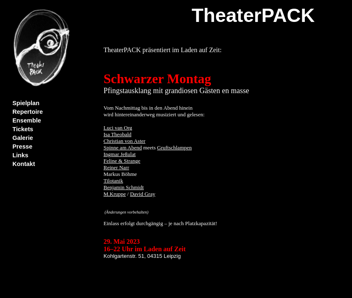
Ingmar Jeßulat (120, 154)
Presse (22, 146)
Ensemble (26, 120)
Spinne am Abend (123, 147)
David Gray (142, 194)
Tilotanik (113, 181)
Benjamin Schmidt (124, 187)
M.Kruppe (115, 194)
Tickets (22, 129)
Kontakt (23, 164)
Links (20, 155)
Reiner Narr (116, 167)
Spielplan (25, 103)
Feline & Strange (122, 161)
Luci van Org (118, 128)
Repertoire (27, 111)
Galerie (22, 138)
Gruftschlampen (174, 147)
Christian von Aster (124, 141)
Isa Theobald (117, 134)
